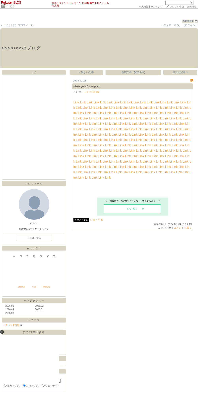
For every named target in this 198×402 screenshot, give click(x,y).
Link (76, 102)
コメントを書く (183, 227)
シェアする (96, 219)
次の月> (46, 287)
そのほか (10, 6)
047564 (188, 21)
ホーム (5, 25)
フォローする (34, 237)
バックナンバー (34, 300)
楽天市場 (191, 6)
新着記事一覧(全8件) (133, 72)
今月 (34, 287)
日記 (13, 25)
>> (151, 6)
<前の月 (21, 287)
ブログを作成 (177, 6)
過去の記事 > (180, 72)
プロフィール (25, 25)
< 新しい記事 (86, 72)
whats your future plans (87, 86)
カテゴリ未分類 (11, 325)
